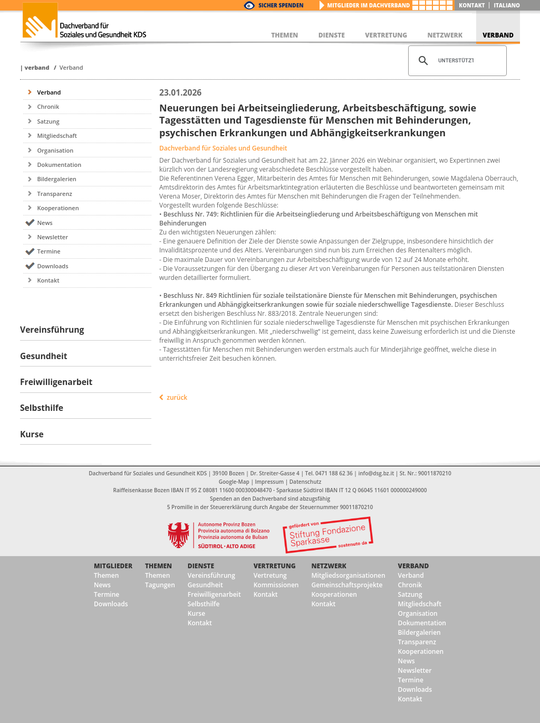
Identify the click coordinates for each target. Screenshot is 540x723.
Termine (48, 251)
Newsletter (52, 237)
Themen (106, 575)
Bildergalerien (56, 179)
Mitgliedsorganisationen (348, 575)
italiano (507, 5)
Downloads (52, 266)
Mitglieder (113, 565)
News (44, 223)
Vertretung (275, 565)
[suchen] (456, 60)
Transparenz (54, 194)
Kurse (196, 613)
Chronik (48, 106)
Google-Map (234, 481)
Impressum (269, 481)
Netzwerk (328, 565)
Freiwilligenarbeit (214, 594)
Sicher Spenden (280, 5)
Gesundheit (205, 584)
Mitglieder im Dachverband (368, 5)
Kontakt (472, 5)
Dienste (201, 565)
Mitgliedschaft (57, 135)
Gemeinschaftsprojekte (346, 584)
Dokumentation (59, 164)
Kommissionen (276, 584)
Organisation (55, 150)
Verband (36, 67)
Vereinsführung (211, 575)
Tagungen (160, 584)
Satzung (48, 121)
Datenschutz (305, 481)
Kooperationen (58, 208)
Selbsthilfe (204, 603)
